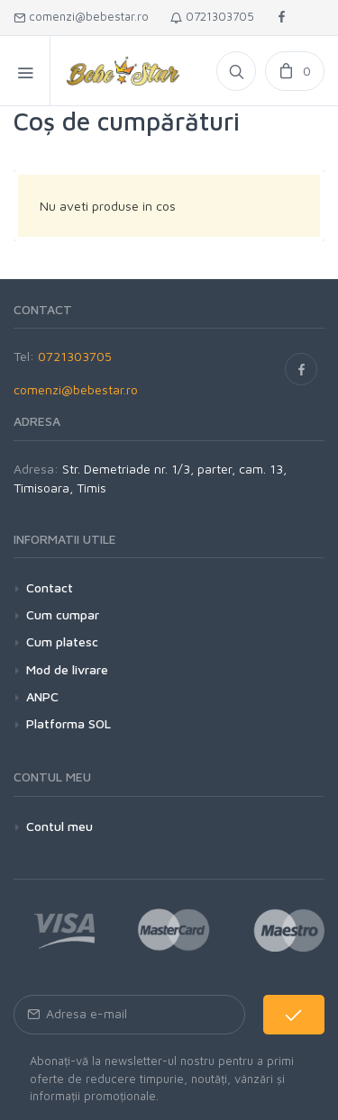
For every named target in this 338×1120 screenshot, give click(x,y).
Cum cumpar (62, 614)
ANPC (42, 696)
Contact (49, 587)
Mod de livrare (67, 669)
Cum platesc (62, 641)
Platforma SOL (68, 723)
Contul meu (59, 826)
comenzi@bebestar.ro (81, 16)
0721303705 (212, 16)
